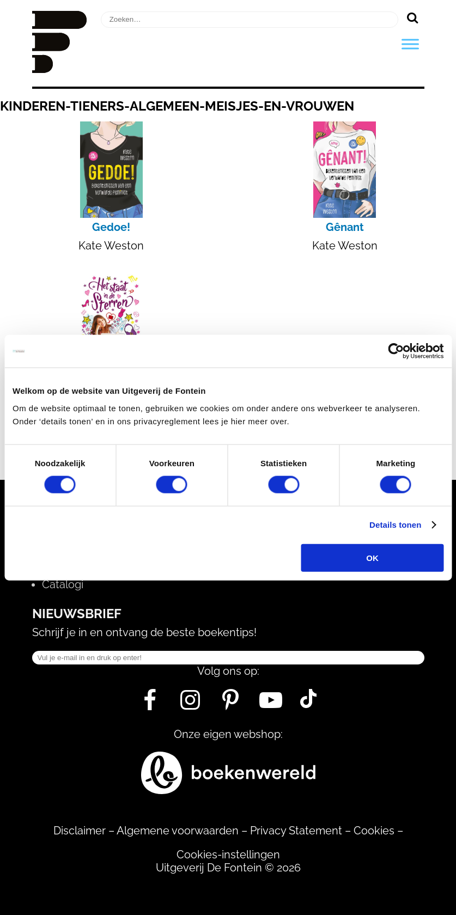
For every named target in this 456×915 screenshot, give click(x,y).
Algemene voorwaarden (178, 830)
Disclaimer (79, 830)
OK (372, 557)
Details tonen (395, 524)
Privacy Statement (296, 830)
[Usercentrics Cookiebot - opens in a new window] (395, 351)
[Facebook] (150, 704)
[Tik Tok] (308, 704)
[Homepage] (59, 69)
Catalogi (62, 584)
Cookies (374, 830)
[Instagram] (190, 704)
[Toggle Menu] (410, 44)
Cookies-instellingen (228, 854)
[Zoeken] (412, 17)
